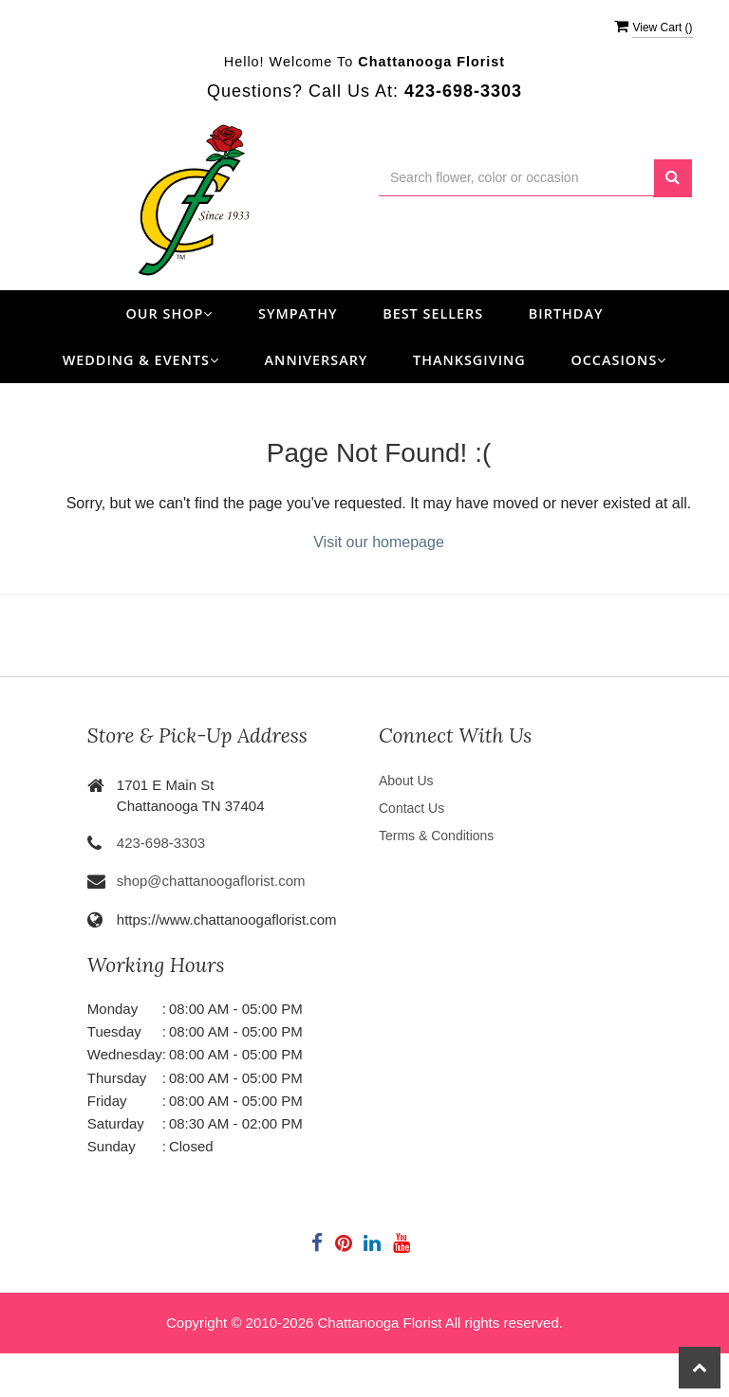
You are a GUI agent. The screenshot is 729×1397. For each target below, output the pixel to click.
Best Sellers (433, 313)
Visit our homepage (378, 542)
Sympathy (298, 313)
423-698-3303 (161, 843)
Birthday (566, 313)
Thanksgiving (469, 360)
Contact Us (411, 808)
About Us (406, 780)
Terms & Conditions (436, 835)
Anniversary (316, 360)
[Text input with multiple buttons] (516, 177)
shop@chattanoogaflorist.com (211, 881)
